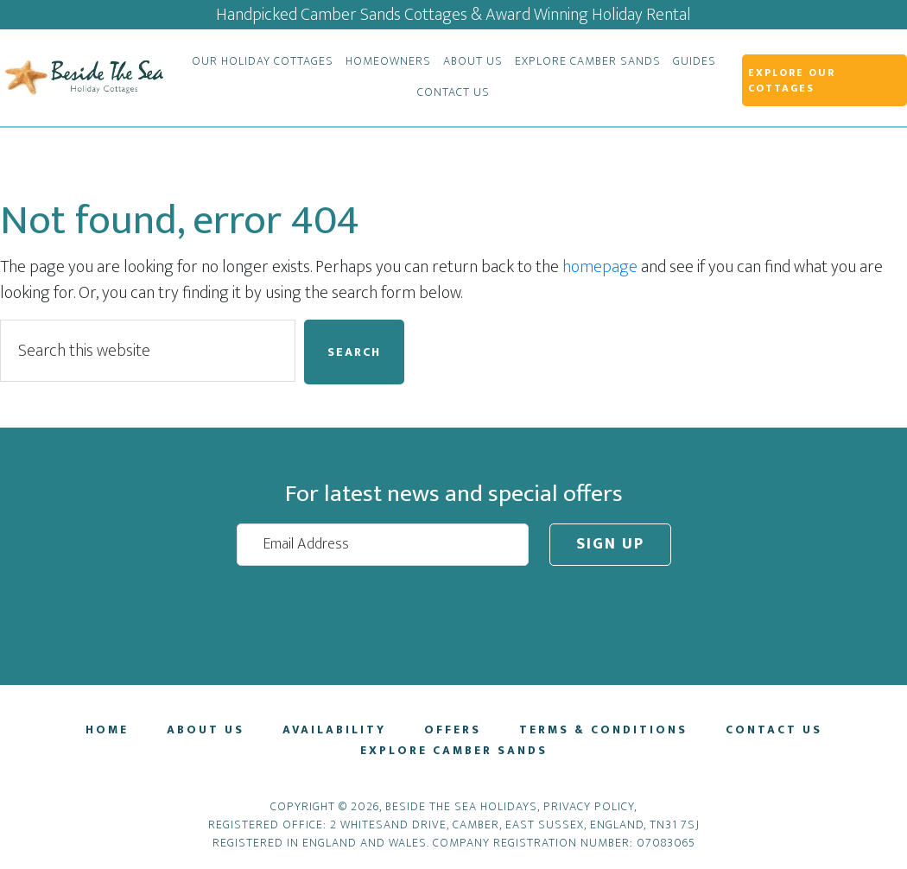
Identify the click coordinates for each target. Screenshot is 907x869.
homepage (599, 267)
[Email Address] (383, 544)
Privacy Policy (588, 806)
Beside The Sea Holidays (82, 78)
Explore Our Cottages (791, 80)
